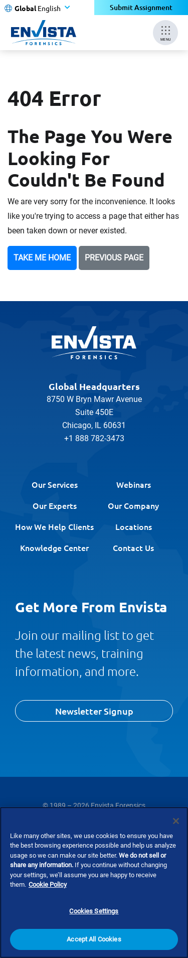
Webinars (133, 484)
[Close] (176, 821)
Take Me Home (42, 257)
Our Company (133, 505)
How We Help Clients (54, 526)
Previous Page (114, 257)
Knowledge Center (54, 547)
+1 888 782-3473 (94, 438)
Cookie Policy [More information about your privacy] (48, 884)
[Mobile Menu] (165, 32)
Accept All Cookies (94, 939)
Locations (133, 526)
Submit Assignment (141, 7)
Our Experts (55, 505)
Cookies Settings (93, 911)
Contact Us (133, 547)
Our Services (55, 484)
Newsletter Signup (94, 711)
